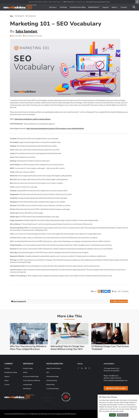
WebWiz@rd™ (94, 7)
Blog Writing (50, 384)
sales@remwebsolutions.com (98, 2)
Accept (112, 415)
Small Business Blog (77, 7)
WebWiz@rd (27, 388)
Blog (11, 16)
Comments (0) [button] (18, 301)
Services (53, 7)
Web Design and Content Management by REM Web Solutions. (58, 414)
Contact (124, 7)
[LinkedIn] (82, 368)
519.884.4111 (111, 376)
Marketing (125, 291)
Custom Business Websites (31, 380)
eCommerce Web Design (31, 376)
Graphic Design (28, 368)
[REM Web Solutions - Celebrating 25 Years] (19, 397)
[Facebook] (78, 368)
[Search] (134, 7)
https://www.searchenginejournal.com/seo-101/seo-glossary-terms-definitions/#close (55, 128)
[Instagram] (89, 368)
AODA (25, 372)
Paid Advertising (51, 380)
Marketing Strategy (52, 376)
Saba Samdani (27, 31)
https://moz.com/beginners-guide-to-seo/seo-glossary (33, 119)
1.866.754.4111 (68, 2)
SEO (119, 291)
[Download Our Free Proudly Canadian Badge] (65, 397)
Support (105, 7)
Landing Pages (27, 384)
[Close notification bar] (137, 2)
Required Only (122, 415)
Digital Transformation (53, 368)
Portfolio (63, 7)
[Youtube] (86, 368)
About (115, 7)
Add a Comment (119, 301)
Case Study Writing (52, 388)
